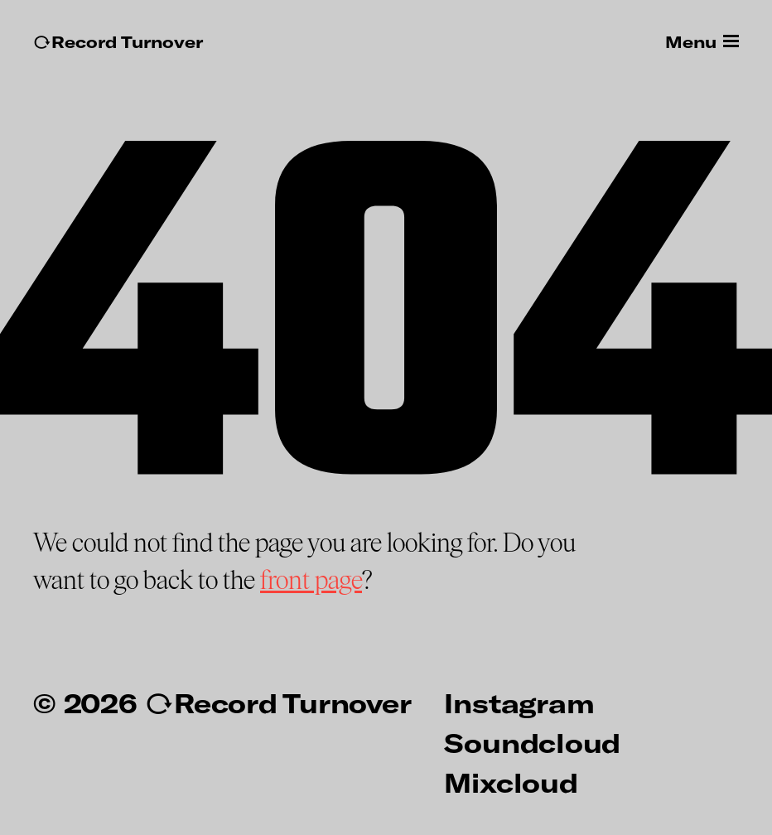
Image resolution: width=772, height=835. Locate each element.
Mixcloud (510, 782)
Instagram (519, 702)
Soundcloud (532, 742)
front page (311, 580)
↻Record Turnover (118, 42)
